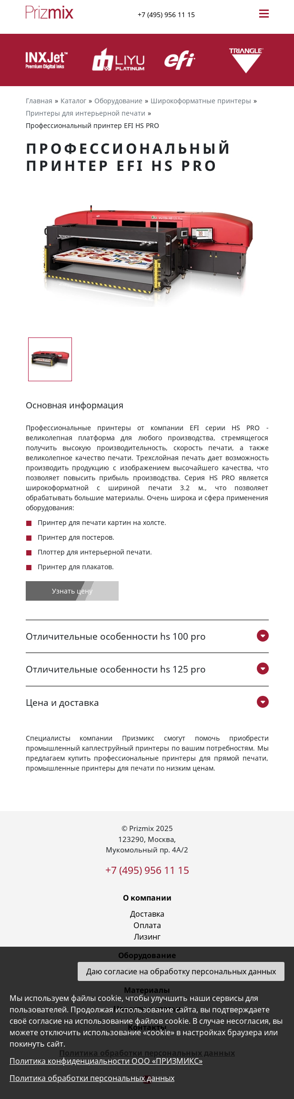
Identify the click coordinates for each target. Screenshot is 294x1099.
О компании (147, 897)
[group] (147, 254)
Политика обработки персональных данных (92, 1078)
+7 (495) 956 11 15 (166, 14)
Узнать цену (72, 590)
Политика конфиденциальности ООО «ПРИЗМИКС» (106, 1061)
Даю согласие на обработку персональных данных (181, 971)
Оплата (147, 925)
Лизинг (147, 936)
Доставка (147, 914)
